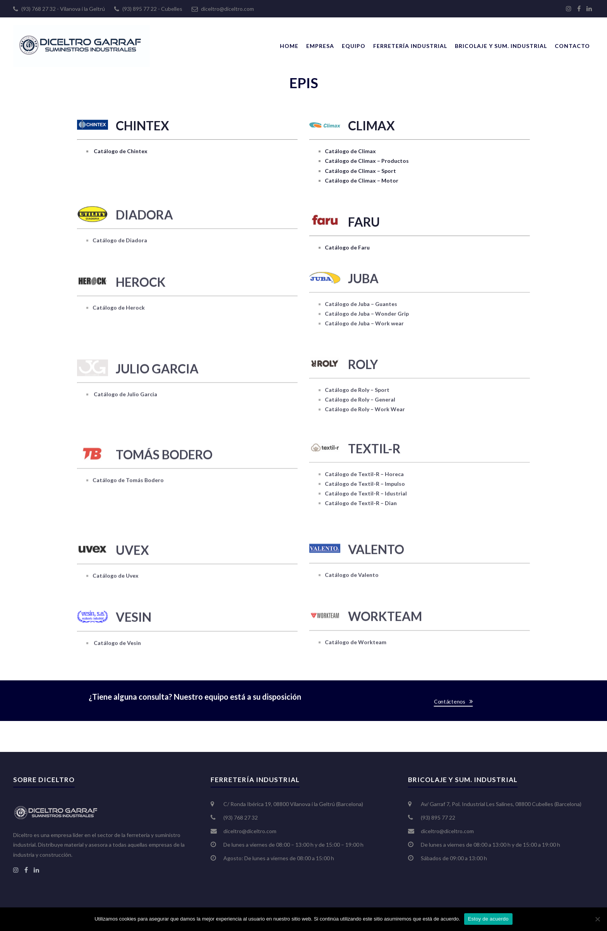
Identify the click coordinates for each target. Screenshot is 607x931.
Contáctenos (451, 701)
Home (289, 46)
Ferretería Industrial (410, 46)
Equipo (353, 46)
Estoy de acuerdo (488, 919)
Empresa (320, 46)
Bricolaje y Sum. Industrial (501, 46)
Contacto (572, 46)
